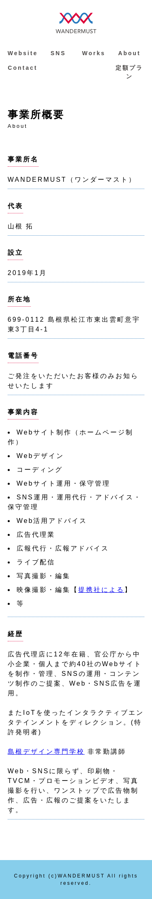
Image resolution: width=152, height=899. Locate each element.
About (129, 53)
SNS (58, 53)
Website (23, 53)
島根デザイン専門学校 (46, 751)
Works (94, 53)
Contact (22, 68)
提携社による (101, 589)
